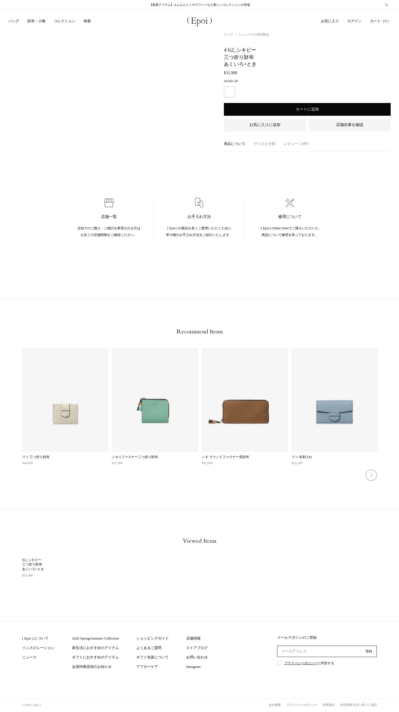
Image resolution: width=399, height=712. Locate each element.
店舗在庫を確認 (349, 125)
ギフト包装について (152, 657)
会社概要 (275, 704)
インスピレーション (38, 648)
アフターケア (147, 667)
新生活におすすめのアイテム (95, 648)
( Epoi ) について (35, 638)
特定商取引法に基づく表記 (358, 704)
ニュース (29, 657)
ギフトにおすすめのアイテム (95, 657)
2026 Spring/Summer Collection (95, 638)
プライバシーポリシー (301, 663)
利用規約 (329, 704)
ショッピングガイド (152, 638)
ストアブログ (197, 648)
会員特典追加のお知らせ (92, 667)
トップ (228, 34)
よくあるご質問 (149, 648)
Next (371, 475)
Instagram (193, 667)
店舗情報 (193, 638)
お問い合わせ (197, 657)
